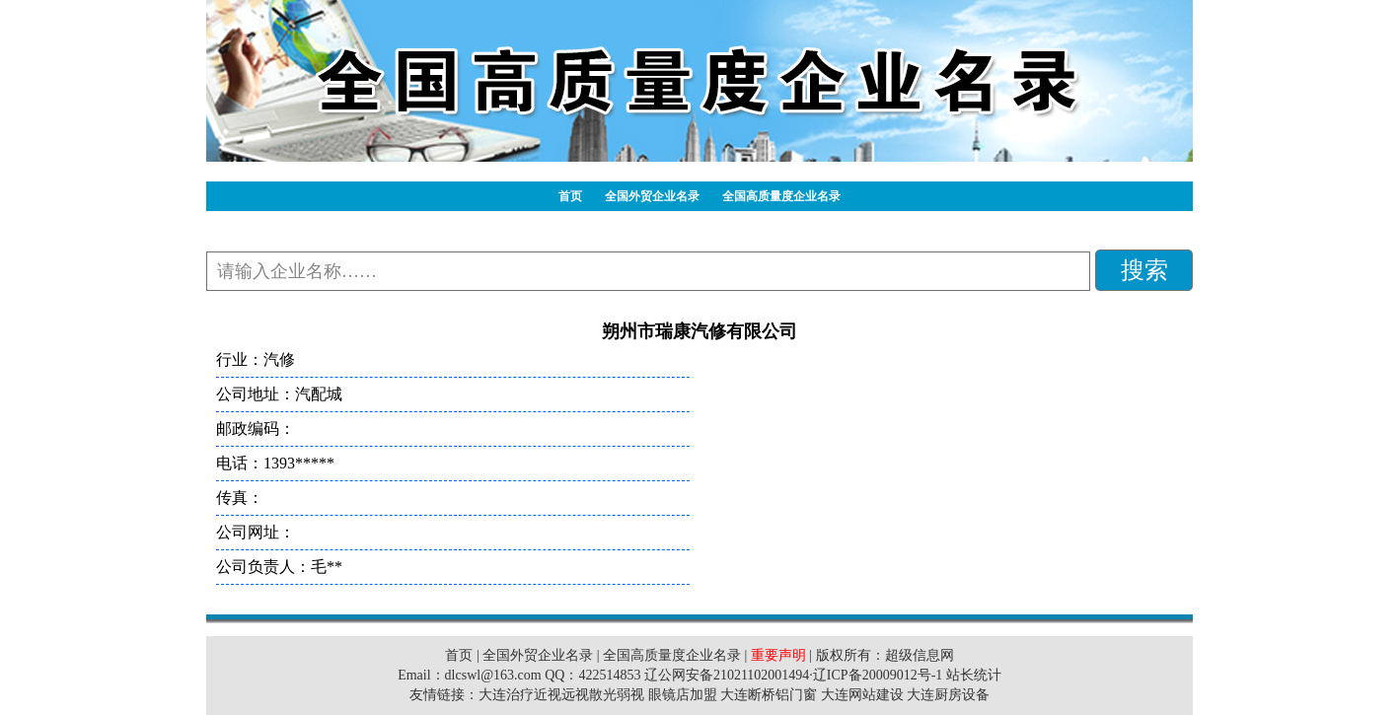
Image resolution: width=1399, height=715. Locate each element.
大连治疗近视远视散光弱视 (561, 694)
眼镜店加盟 (682, 694)
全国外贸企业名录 (652, 196)
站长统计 (973, 675)
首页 (570, 196)
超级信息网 (919, 655)
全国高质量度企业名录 (781, 196)
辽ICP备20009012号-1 (877, 675)
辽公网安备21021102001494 (726, 675)
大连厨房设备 (948, 694)
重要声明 (778, 655)
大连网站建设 (862, 694)
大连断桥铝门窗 (768, 694)
